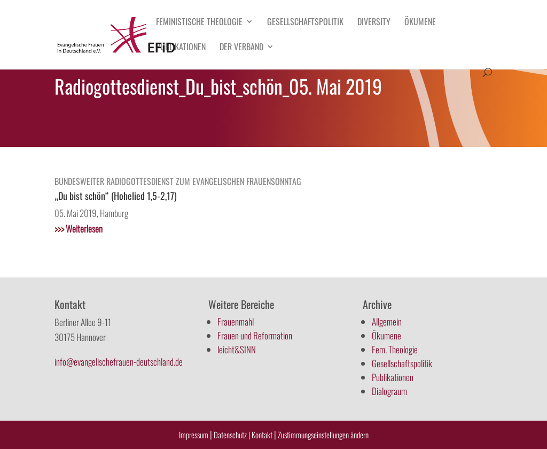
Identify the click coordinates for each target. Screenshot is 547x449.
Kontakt (263, 434)
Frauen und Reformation (254, 335)
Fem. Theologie (395, 349)
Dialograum (389, 391)
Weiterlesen (78, 228)
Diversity (373, 23)
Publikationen (181, 48)
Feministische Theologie (199, 23)
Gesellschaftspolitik (305, 23)
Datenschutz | (232, 434)
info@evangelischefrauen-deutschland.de (118, 361)
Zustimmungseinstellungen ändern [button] (323, 434)
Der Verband (241, 48)
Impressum (193, 434)
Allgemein (387, 321)
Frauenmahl (235, 321)
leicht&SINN (236, 349)
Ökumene (420, 23)
